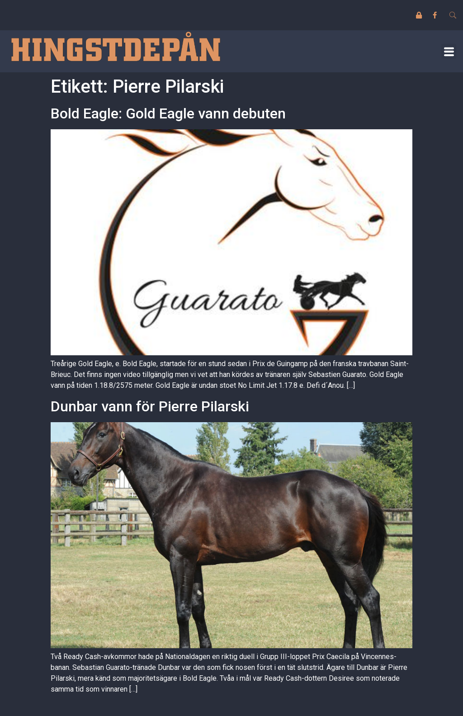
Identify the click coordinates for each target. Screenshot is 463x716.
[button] (448, 51)
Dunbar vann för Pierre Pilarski (150, 406)
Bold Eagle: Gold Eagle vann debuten (168, 113)
